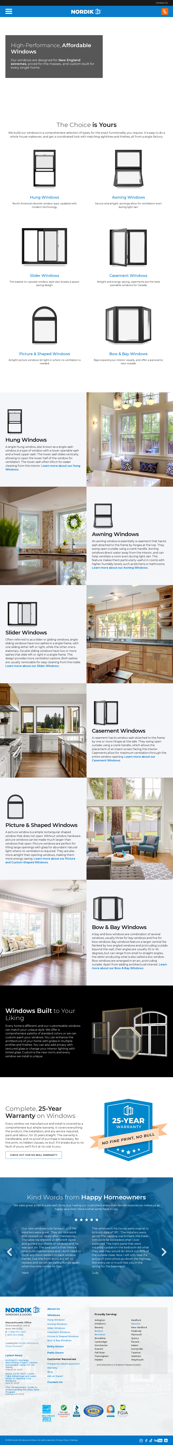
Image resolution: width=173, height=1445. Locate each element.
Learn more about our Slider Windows (32, 666)
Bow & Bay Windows (59, 1340)
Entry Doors (55, 1346)
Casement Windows (58, 1332)
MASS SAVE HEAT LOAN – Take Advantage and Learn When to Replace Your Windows (20, 1377)
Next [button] (163, 1251)
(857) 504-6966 (15, 1334)
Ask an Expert (55, 1376)
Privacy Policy (62, 1440)
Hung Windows (56, 1320)
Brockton (100, 1334)
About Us (53, 1308)
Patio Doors (55, 1352)
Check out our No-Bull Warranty (33, 1155)
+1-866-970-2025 (17, 1331)
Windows (53, 1315)
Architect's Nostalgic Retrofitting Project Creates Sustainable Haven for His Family (21, 1364)
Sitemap (74, 1440)
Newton (135, 1323)
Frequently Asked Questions (63, 1364)
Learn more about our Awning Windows (120, 567)
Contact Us (162, 3)
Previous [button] (9, 1251)
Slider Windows (56, 1328)
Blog (50, 1372)
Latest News (13, 1355)
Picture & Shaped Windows (63, 1336)
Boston (99, 1331)
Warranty (52, 1368)
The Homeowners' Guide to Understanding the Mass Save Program (22, 1389)
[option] (51, 1250)
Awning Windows (57, 1324)
